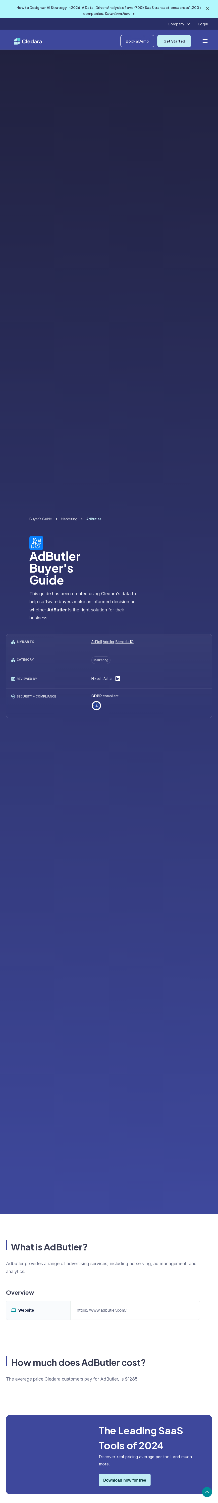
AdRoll (96, 642)
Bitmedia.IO (124, 642)
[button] (179, 24)
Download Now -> (120, 13)
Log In (203, 24)
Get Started (174, 41)
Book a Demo (137, 41)
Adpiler (108, 642)
